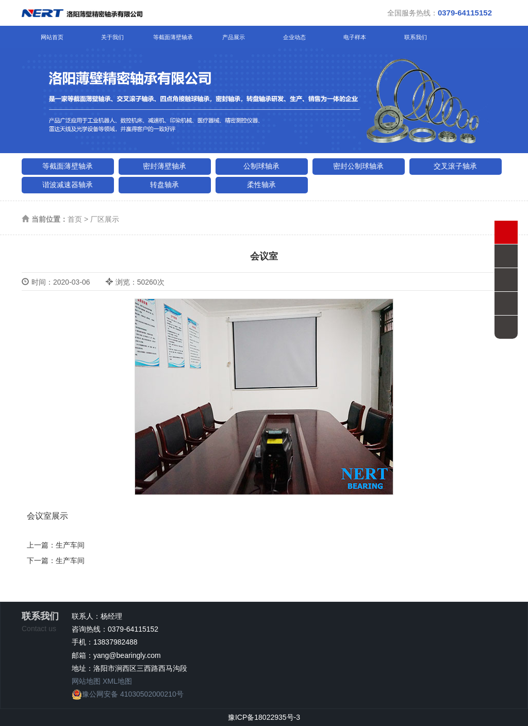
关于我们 (112, 37)
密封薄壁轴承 (164, 166)
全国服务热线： (439, 12)
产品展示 (233, 37)
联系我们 (415, 37)
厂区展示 (104, 219)
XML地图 (117, 681)
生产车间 (70, 545)
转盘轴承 (164, 184)
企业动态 (294, 37)
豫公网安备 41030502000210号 (128, 694)
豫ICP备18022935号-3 (264, 717)
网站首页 (52, 37)
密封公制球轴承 (358, 166)
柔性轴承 (261, 184)
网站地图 (86, 681)
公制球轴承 (261, 166)
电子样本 (354, 37)
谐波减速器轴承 (67, 184)
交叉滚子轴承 (455, 166)
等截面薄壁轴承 (173, 37)
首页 (75, 219)
